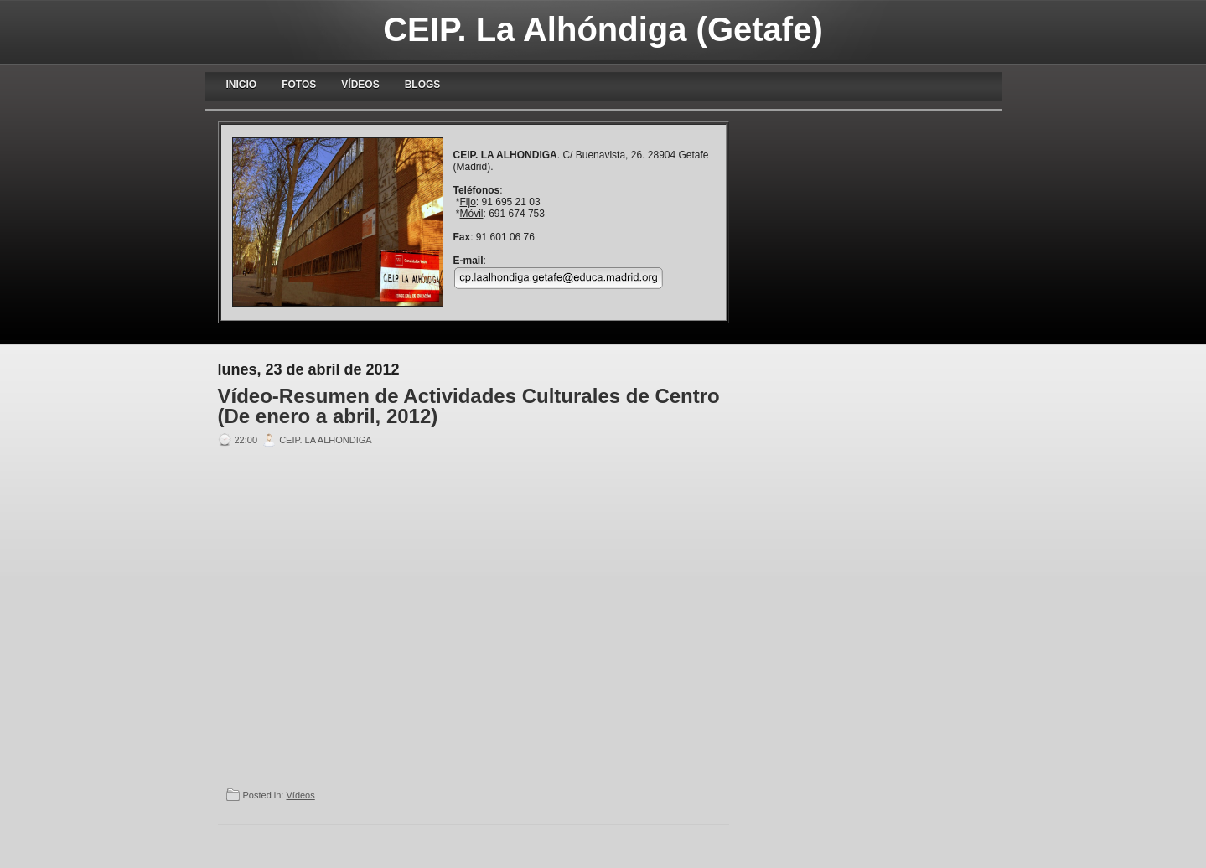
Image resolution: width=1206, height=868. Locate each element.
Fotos (299, 84)
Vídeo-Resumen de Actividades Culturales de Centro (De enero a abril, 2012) (469, 406)
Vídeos (360, 84)
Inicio (241, 84)
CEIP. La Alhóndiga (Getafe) (603, 29)
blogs (423, 84)
